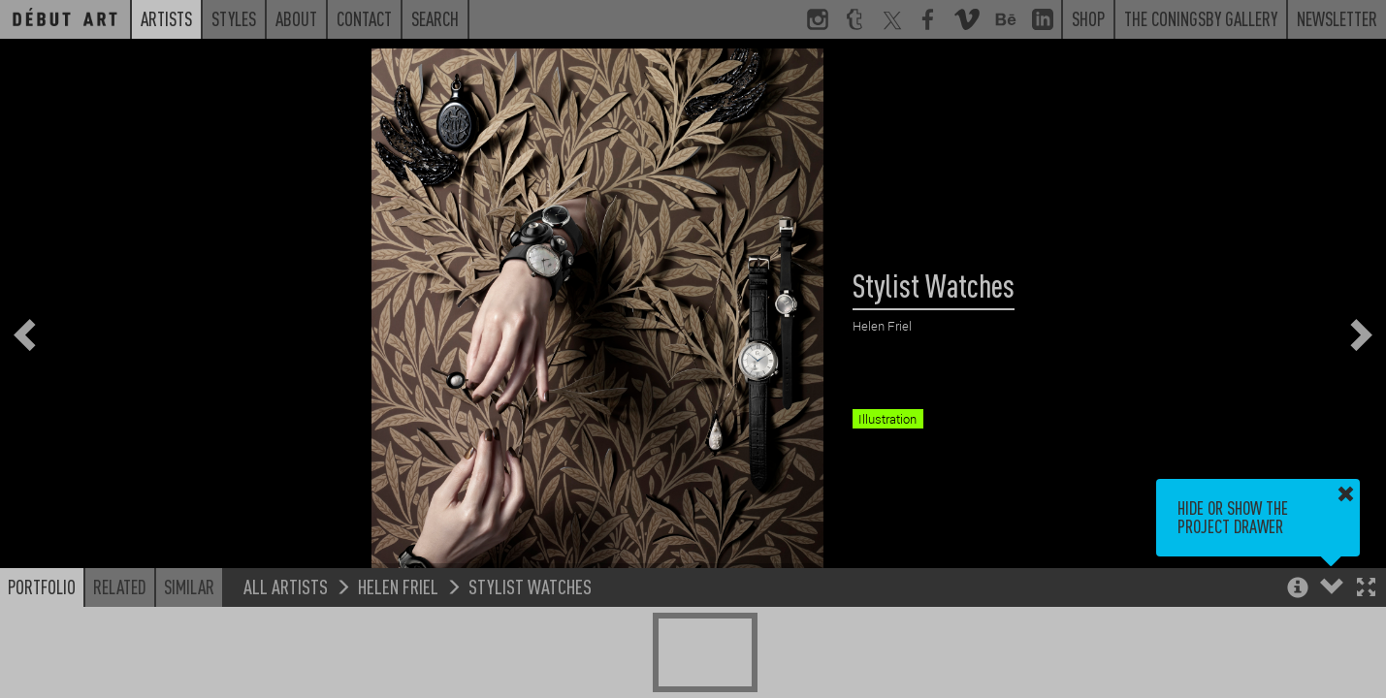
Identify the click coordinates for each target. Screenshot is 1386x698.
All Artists (285, 586)
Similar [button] (189, 586)
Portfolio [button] (42, 586)
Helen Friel (398, 586)
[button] (1366, 589)
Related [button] (119, 586)
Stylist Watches (530, 586)
